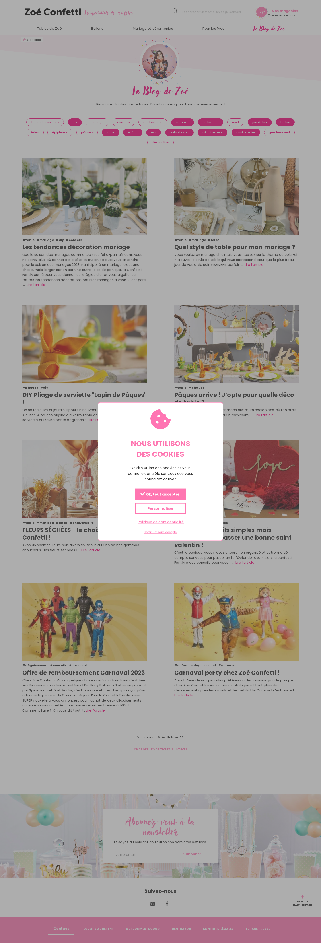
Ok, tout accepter (159, 494)
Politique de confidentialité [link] (161, 522)
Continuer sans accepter (160, 532)
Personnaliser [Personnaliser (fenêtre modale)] (161, 508)
